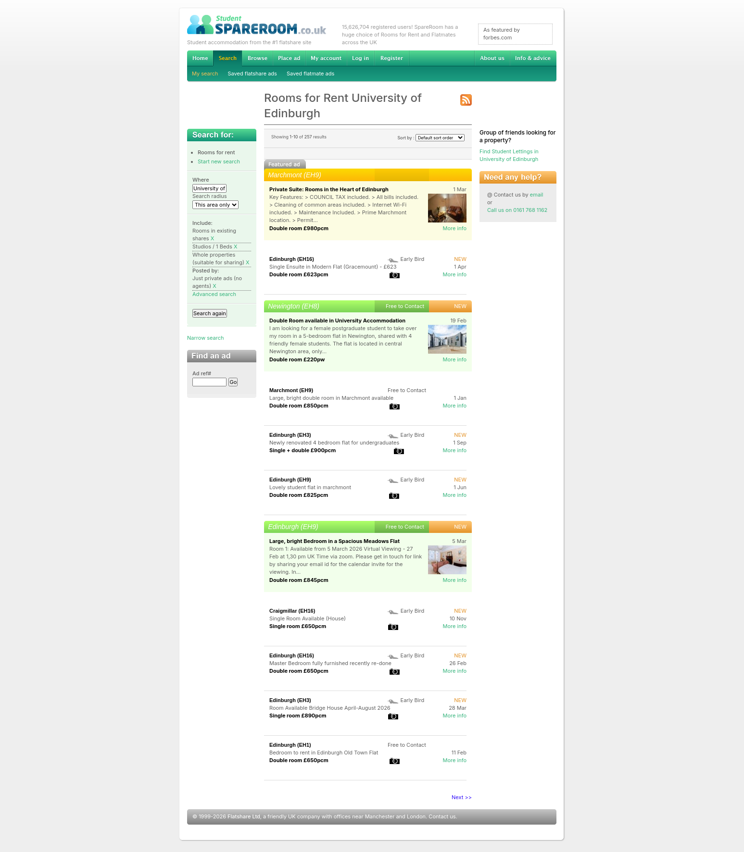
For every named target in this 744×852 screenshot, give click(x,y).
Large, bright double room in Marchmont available (331, 398)
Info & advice (533, 58)
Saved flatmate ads (310, 73)
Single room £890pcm (298, 715)
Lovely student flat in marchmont (310, 487)
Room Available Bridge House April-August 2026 (330, 707)
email (536, 194)
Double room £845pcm (298, 580)
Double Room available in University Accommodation (337, 320)
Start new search (219, 161)
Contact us (442, 816)
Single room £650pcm (297, 626)
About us (492, 58)
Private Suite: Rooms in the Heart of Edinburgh (329, 189)
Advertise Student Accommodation (289, 58)
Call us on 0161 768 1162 (517, 210)
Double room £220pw (297, 359)
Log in (360, 58)
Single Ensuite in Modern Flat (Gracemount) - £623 (332, 266)
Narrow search (205, 337)
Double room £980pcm (298, 228)
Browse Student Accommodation (257, 58)
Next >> (462, 797)
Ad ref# (201, 373)
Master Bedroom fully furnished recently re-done (330, 663)
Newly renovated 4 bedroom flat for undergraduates (334, 442)
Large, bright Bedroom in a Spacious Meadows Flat (334, 541)
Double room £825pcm (298, 495)
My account (326, 58)
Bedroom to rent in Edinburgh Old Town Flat (323, 752)
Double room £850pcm (298, 405)
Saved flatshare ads (252, 73)
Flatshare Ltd (243, 816)
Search (227, 58)
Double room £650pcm (298, 670)
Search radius (209, 196)
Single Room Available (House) (307, 618)
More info (454, 228)
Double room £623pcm (298, 274)
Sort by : (431, 137)
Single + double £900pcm (302, 450)
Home (200, 58)
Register (391, 58)
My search (205, 73)
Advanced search (214, 294)
